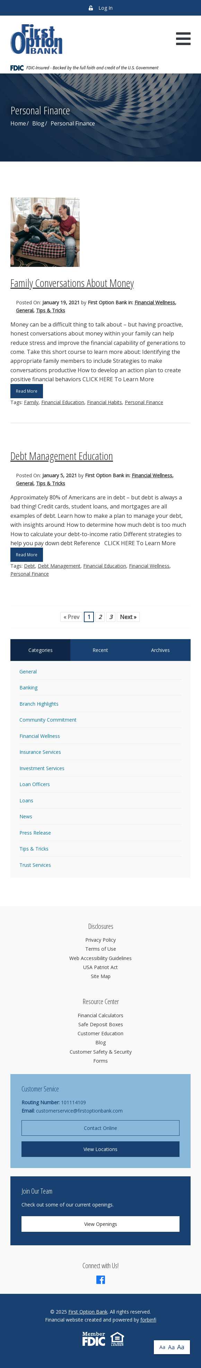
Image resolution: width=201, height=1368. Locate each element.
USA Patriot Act (100, 967)
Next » (128, 617)
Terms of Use (100, 949)
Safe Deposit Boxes (100, 1024)
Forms (100, 1060)
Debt (29, 566)
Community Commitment (48, 719)
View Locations (100, 1149)
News (25, 816)
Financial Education (62, 402)
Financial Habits (104, 402)
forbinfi (148, 1319)
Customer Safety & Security (101, 1051)
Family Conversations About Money (72, 282)
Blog (38, 123)
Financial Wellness (154, 302)
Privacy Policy (100, 939)
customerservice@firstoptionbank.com (79, 1110)
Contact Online (100, 1128)
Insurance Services (40, 752)
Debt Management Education (61, 455)
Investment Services (41, 768)
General (24, 310)
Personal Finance (144, 402)
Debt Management (59, 566)
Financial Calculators (100, 1015)
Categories (40, 650)
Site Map (101, 976)
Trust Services (35, 865)
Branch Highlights (39, 703)
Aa (162, 1347)
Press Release (35, 832)
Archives (160, 650)
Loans (26, 800)
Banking (28, 687)
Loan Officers (34, 784)
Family (31, 402)
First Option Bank (87, 1311)
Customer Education (100, 1033)
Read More (26, 391)
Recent (100, 650)
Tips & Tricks (50, 310)
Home (18, 123)
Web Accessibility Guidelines (100, 958)
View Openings (100, 1224)
